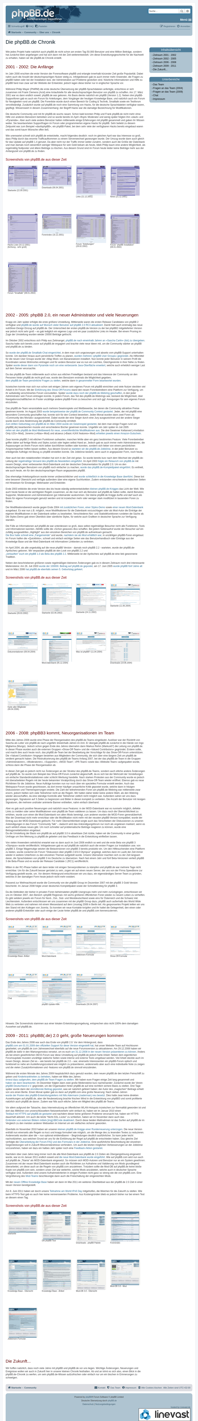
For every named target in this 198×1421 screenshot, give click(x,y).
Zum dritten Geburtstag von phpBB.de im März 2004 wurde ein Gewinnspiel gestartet (51, 424)
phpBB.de (112, 1401)
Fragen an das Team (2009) (168, 91)
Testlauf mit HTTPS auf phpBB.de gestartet (29, 1113)
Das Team (158, 84)
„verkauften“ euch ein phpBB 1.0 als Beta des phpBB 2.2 (36, 553)
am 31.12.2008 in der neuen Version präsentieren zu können (103, 1051)
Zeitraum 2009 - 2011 (164, 65)
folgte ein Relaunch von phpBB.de (116, 461)
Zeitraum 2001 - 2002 (164, 55)
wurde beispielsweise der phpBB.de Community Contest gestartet (78, 411)
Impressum (159, 99)
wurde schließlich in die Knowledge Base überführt (106, 476)
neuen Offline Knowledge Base (30, 1182)
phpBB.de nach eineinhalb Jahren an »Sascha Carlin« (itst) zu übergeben (105, 340)
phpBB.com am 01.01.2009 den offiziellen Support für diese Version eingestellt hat (49, 1045)
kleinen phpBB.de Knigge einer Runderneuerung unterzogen (90, 1129)
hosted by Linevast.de (164, 1413)
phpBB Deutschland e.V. (19, 1086)
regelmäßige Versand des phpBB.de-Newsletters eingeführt (50, 461)
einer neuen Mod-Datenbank (128, 507)
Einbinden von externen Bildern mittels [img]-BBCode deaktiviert (40, 1120)
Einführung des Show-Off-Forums (53, 389)
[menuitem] (30, 26)
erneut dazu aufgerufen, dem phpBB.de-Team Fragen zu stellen (40, 1079)
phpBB (89, 1397)
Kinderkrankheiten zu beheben (34, 1076)
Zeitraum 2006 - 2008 (164, 62)
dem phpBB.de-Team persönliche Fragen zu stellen (33, 380)
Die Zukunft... (160, 69)
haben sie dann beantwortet (20, 1083)
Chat (155, 95)
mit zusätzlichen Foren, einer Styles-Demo (82, 507)
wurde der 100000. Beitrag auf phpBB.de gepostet (66, 566)
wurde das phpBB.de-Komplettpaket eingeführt (105, 467)
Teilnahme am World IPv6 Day (66, 1191)
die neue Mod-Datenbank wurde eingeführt (82, 1157)
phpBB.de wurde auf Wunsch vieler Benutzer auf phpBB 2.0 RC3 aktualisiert (62, 325)
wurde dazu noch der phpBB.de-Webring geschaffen (94, 393)
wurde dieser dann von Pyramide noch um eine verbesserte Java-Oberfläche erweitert (59, 365)
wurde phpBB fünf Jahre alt (127, 566)
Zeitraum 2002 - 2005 (164, 58)
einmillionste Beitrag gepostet (46, 1089)
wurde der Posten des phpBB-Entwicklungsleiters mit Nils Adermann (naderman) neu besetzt (55, 1095)
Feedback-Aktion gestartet (88, 1148)
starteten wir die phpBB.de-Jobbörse (91, 449)
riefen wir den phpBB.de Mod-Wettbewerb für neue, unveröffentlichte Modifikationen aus (53, 430)
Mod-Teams (32, 1176)
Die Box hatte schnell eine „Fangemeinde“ (28, 535)
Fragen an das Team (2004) (168, 88)
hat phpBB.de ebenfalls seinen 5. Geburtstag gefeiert (54, 569)
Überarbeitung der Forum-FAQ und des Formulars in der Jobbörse (54, 1142)
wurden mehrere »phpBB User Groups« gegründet (101, 356)
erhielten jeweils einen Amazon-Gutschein (118, 433)
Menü (184, 19)
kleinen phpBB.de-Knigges (104, 488)
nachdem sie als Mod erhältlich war (83, 535)
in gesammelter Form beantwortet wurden (98, 380)
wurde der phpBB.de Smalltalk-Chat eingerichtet (35, 352)
